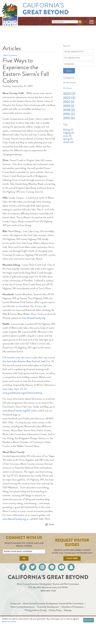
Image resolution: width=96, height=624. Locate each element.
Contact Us (15, 603)
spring (68, 139)
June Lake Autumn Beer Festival (23, 361)
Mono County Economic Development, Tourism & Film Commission (53, 603)
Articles (11, 48)
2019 (68, 105)
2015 (69, 118)
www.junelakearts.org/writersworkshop (22, 393)
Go (24, 558)
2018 (69, 109)
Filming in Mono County (35, 610)
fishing (68, 129)
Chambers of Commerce (72, 606)
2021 (68, 101)
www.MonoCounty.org (33, 318)
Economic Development (48, 606)
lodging (68, 133)
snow (67, 136)
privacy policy (10, 621)
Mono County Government (22, 606)
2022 (69, 97)
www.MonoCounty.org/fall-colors (19, 410)
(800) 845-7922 (48, 590)
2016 (69, 113)
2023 (69, 93)
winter (68, 142)
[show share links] (50, 524)
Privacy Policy (55, 610)
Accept (88, 620)
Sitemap (68, 610)
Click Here (72, 558)
